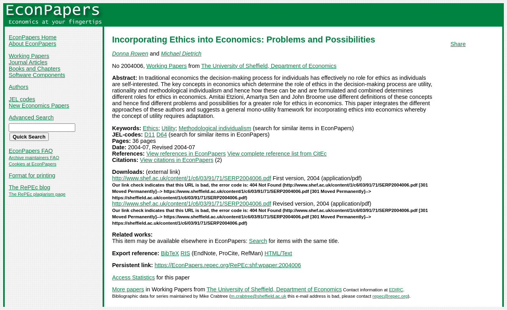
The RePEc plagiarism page (37, 194)
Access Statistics (133, 277)
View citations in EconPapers (176, 160)
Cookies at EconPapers (32, 164)
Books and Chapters (34, 68)
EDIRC (396, 289)
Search (258, 241)
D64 (161, 134)
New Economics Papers (39, 105)
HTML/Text (278, 253)
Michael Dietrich (181, 53)
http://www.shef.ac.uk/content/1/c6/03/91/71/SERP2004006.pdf (191, 178)
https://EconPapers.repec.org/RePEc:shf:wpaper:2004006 (227, 265)
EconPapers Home (33, 37)
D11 (150, 134)
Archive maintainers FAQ (34, 157)
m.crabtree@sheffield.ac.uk (258, 296)
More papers (128, 289)
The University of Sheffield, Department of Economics (268, 66)
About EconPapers (32, 43)
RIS (185, 253)
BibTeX (170, 253)
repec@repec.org (390, 296)
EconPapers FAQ (31, 151)
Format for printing (32, 175)
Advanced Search (31, 117)
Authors (19, 87)
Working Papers (29, 56)
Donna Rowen (130, 53)
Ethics (150, 128)
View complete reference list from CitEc (277, 153)
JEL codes (22, 99)
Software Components (37, 75)
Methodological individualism (215, 128)
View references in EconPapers (186, 153)
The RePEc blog (29, 187)
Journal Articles (28, 62)
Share (457, 44)
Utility (168, 128)
